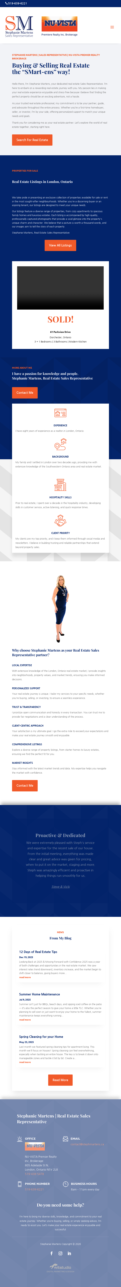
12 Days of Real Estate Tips (38, 951)
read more (25, 977)
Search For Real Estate (32, 140)
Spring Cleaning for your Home (41, 1036)
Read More (60, 1080)
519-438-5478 (34, 1174)
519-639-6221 (34, 1189)
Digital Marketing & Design (60, 1272)
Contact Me (24, 392)
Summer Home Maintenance (39, 994)
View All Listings (60, 245)
